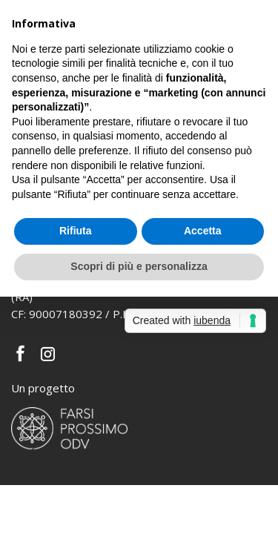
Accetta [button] (203, 231)
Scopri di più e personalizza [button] (138, 266)
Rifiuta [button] (75, 231)
